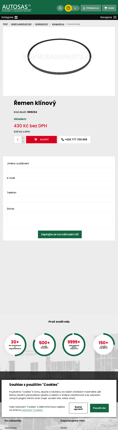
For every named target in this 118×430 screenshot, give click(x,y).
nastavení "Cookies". (32, 410)
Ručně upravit (78, 408)
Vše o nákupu (11, 427)
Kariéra (64, 427)
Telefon (11, 192)
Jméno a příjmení (18, 163)
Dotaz (10, 208)
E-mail (11, 178)
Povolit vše (99, 408)
